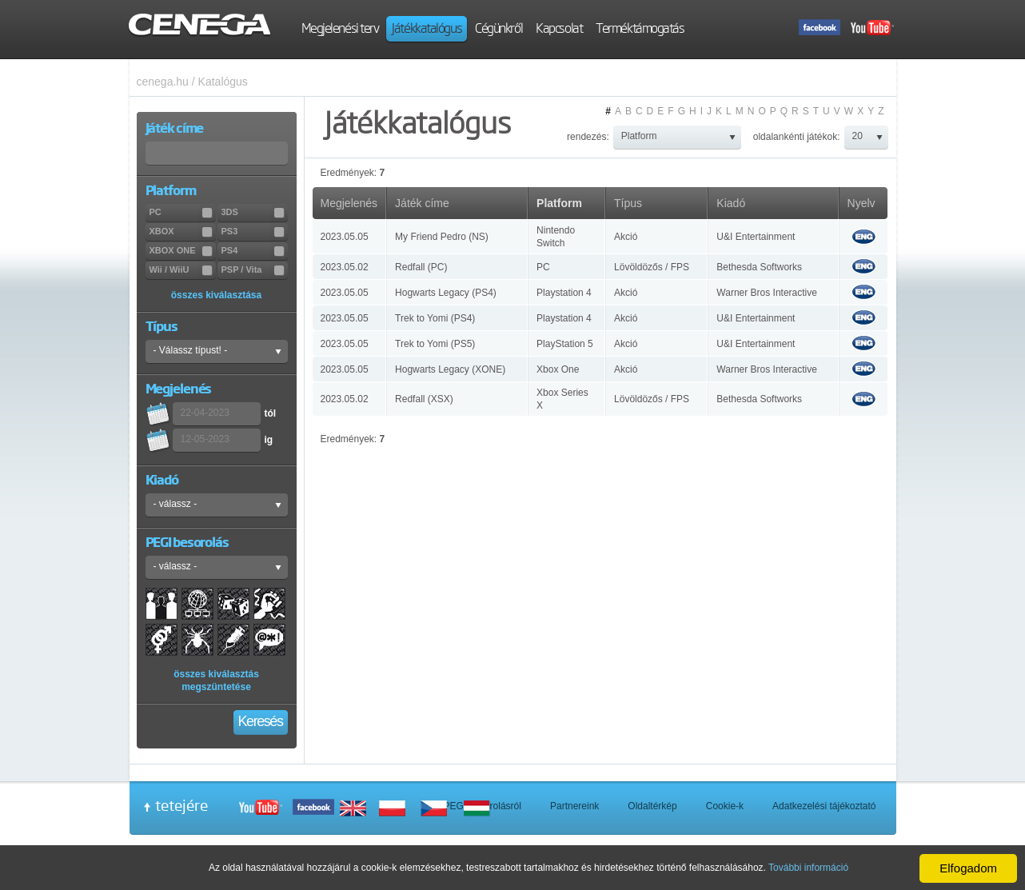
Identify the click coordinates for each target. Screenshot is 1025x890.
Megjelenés (349, 203)
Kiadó (730, 203)
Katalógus (223, 81)
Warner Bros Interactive (766, 292)
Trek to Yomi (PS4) (435, 318)
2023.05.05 (345, 236)
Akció (625, 236)
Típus (628, 203)
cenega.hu (163, 81)
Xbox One (557, 369)
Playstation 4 (564, 292)
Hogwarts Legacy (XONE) (450, 369)
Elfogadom (968, 868)
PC (543, 267)
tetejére (181, 805)
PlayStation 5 (564, 343)
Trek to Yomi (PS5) (435, 343)
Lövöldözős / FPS (651, 267)
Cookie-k (725, 806)
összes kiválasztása (216, 295)
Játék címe (422, 203)
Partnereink (574, 806)
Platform (559, 203)
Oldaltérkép (652, 806)
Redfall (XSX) (424, 399)
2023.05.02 (345, 267)
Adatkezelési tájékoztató (823, 806)
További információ (808, 867)
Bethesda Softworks (759, 267)
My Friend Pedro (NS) (442, 236)
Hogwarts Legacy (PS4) (446, 292)
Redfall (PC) (421, 267)
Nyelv (861, 203)
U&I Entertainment (755, 236)
